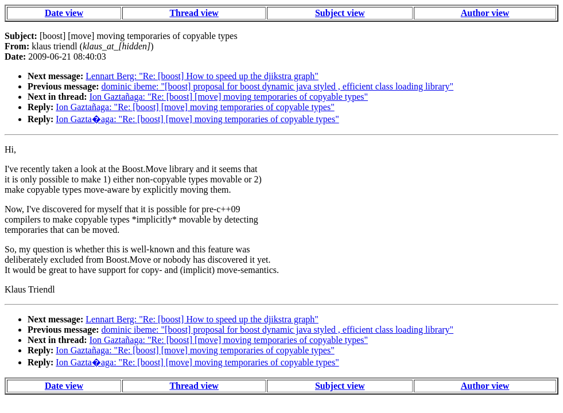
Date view (64, 13)
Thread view (193, 13)
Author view (485, 13)
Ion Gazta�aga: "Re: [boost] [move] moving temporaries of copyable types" (197, 119)
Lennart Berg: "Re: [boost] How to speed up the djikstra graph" (202, 76)
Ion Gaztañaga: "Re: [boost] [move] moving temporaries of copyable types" (229, 97)
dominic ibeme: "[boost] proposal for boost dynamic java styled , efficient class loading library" (278, 86)
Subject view (340, 13)
